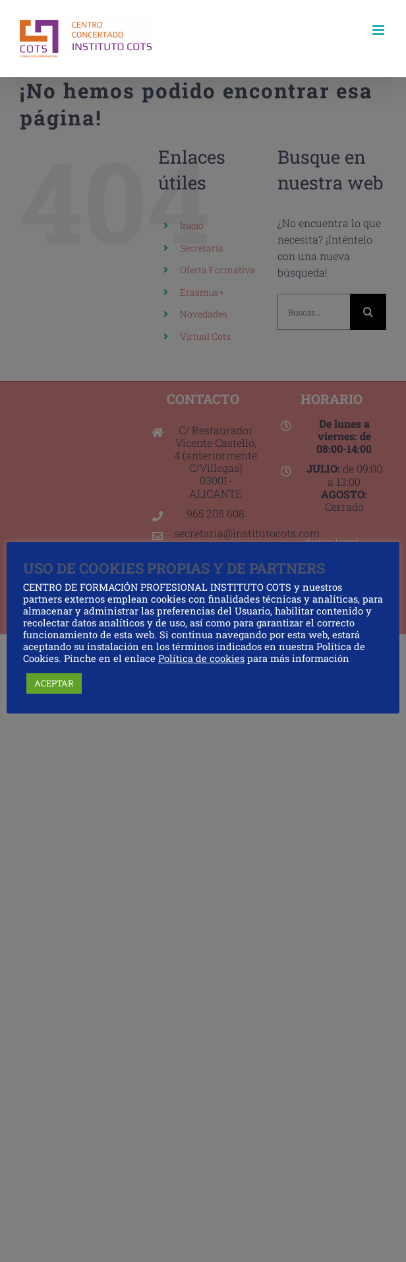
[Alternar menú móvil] (379, 30)
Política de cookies (201, 658)
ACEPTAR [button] (54, 683)
